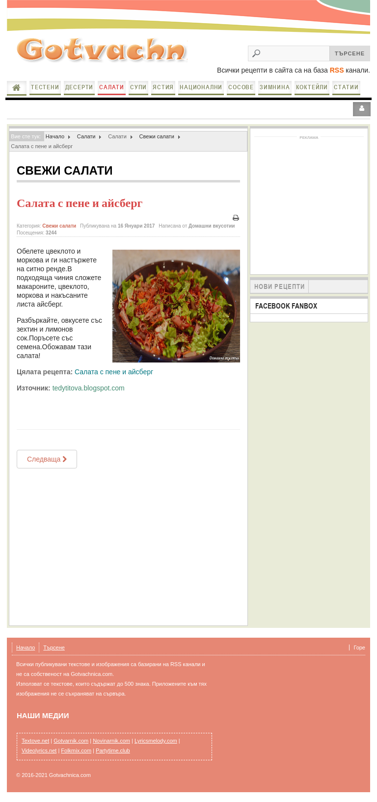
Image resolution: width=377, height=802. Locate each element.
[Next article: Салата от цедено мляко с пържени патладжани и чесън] (47, 459)
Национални (201, 87)
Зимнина (275, 87)
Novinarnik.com (111, 741)
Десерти (79, 87)
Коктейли (312, 87)
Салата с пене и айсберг (79, 203)
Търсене (54, 647)
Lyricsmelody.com (156, 741)
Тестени (45, 87)
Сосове (241, 87)
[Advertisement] (128, 547)
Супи (138, 87)
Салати (111, 87)
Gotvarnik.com (71, 741)
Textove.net (35, 741)
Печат (236, 218)
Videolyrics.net (39, 750)
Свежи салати (156, 136)
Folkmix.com (76, 750)
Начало (17, 87)
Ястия (163, 87)
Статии (346, 87)
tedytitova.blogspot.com (89, 388)
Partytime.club (113, 750)
